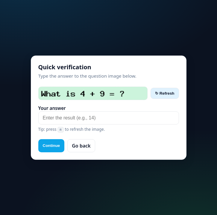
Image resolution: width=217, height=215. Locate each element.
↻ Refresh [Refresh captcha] (164, 93)
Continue (51, 145)
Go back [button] (81, 145)
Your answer (52, 108)
